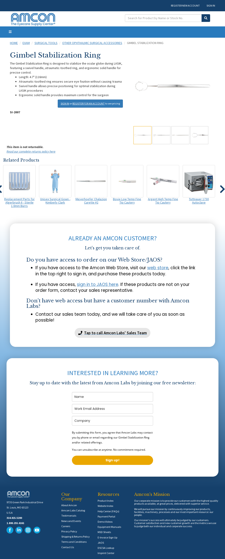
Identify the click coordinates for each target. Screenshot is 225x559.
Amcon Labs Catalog (73, 510)
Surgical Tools (45, 43)
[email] (112, 409)
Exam (26, 43)
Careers (65, 526)
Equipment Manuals (109, 527)
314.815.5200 (14, 518)
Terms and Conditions (74, 541)
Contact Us (67, 547)
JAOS (101, 542)
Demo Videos (105, 521)
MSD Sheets (104, 532)
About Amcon (69, 505)
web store (157, 268)
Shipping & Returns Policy (75, 536)
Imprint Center (106, 553)
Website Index (105, 506)
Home (14, 43)
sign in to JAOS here (97, 284)
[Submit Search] (206, 18)
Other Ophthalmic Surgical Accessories (92, 43)
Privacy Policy (69, 531)
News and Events (71, 521)
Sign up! (112, 460)
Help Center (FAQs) (108, 511)
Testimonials (68, 515)
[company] (112, 421)
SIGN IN (211, 5)
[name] (112, 397)
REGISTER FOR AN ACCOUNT (88, 103)
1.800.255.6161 (15, 523)
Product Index (105, 500)
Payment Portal (106, 516)
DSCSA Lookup (106, 548)
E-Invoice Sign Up (107, 537)
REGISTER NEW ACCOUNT (185, 5)
